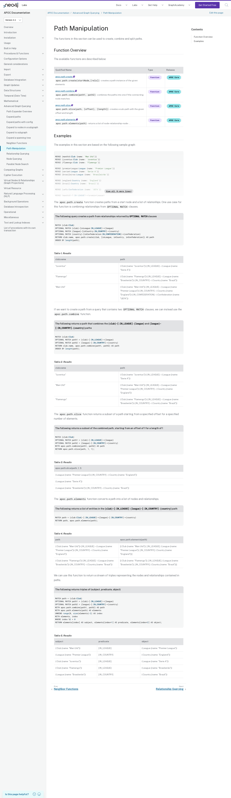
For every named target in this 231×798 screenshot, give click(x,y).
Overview (8, 27)
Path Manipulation (16, 148)
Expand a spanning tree (18, 138)
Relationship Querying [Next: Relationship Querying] (170, 689)
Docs (118, 5)
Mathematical (11, 101)
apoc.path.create (65, 76)
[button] (226, 5)
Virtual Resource (12, 188)
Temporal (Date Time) (15, 95)
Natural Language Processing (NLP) (19, 195)
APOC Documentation (58, 13)
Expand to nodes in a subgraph (22, 127)
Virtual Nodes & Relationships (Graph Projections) (19, 181)
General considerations (16, 64)
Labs (24, 5)
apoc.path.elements (66, 119)
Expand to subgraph (16, 132)
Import (7, 69)
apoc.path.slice (64, 105)
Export (7, 74)
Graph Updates (11, 85)
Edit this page (216, 12)
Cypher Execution (13, 175)
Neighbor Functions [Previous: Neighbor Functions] (66, 689)
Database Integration (15, 80)
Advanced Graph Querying (17, 106)
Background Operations (16, 201)
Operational (10, 212)
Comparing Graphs (13, 169)
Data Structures (12, 90)
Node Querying (14, 159)
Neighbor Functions (16, 143)
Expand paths (13, 116)
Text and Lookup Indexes (17, 222)
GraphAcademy (176, 5)
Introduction (10, 32)
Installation (10, 37)
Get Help (152, 5)
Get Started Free (207, 5)
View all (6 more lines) (119, 191)
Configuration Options (15, 59)
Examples (199, 41)
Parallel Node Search (17, 164)
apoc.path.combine (66, 91)
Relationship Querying (17, 153)
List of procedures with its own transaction (20, 229)
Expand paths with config (19, 122)
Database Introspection (16, 206)
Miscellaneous (11, 217)
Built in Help (10, 48)
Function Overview (203, 36)
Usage (7, 43)
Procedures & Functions (16, 53)
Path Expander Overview (19, 111)
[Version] (13, 20)
